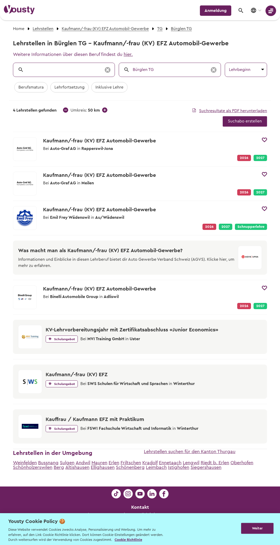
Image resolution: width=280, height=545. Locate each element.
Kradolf (150, 462)
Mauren (99, 462)
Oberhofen (241, 462)
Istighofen (178, 467)
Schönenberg (130, 467)
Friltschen (131, 462)
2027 (260, 158)
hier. (128, 54)
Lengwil (191, 462)
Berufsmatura (31, 87)
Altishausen (77, 467)
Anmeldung (216, 11)
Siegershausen (206, 467)
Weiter (257, 528)
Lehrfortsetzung (69, 87)
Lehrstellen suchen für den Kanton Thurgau (189, 451)
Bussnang (48, 462)
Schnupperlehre (250, 227)
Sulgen (67, 462)
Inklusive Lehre (109, 87)
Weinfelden (25, 462)
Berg (59, 467)
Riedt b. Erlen (215, 462)
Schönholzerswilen (32, 467)
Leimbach (156, 467)
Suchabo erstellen (245, 121)
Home (18, 29)
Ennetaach (170, 462)
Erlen (114, 462)
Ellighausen (103, 467)
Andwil (83, 462)
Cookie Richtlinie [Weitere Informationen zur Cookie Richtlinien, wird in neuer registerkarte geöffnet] (128, 539)
